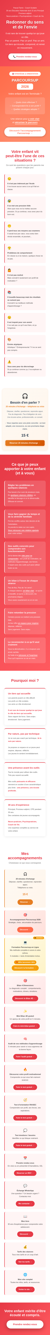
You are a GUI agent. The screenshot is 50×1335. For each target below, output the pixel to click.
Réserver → (25, 902)
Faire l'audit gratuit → (25, 1057)
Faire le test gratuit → (25, 1087)
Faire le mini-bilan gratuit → (25, 1026)
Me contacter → (25, 1204)
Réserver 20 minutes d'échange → (25, 443)
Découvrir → (25, 930)
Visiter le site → (25, 1289)
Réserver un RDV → (25, 1173)
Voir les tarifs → (25, 1262)
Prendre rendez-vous (25, 1324)
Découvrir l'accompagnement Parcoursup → (25, 131)
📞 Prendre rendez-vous (25, 57)
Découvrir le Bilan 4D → (25, 998)
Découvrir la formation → (25, 968)
